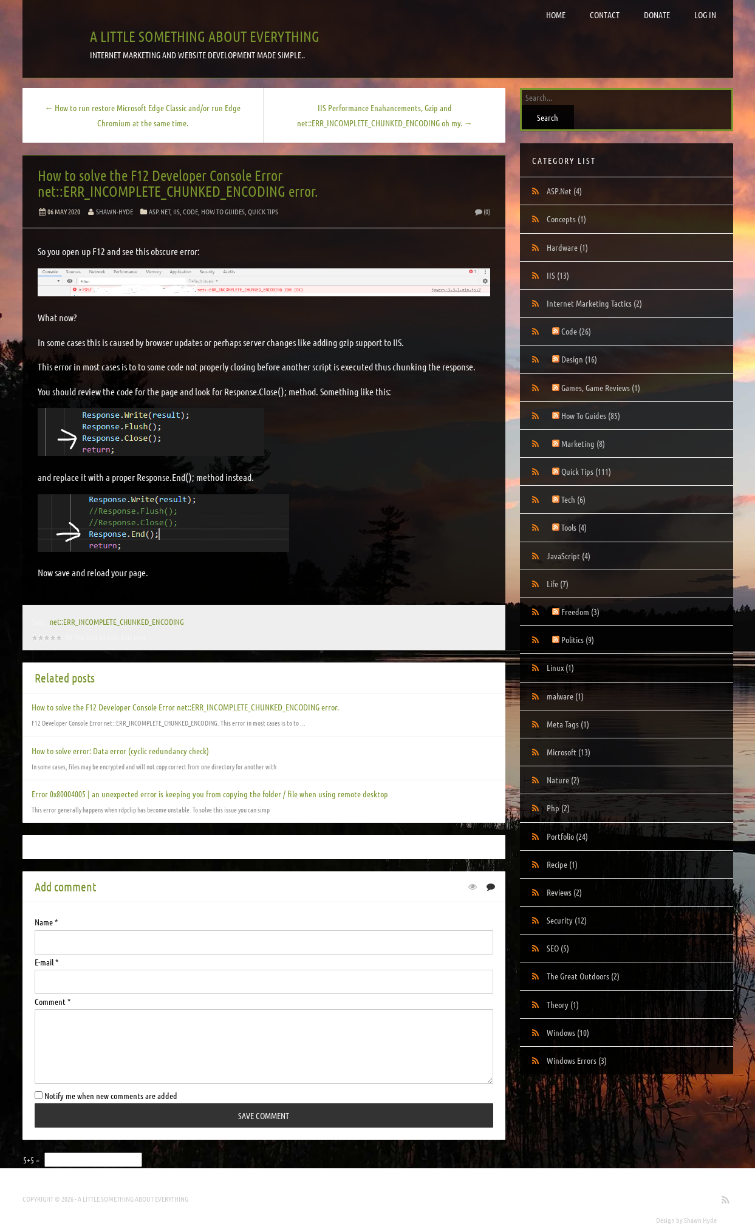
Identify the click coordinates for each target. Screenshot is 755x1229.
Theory (563, 1004)
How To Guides (223, 211)
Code (190, 211)
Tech (573, 499)
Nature (563, 779)
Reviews (564, 892)
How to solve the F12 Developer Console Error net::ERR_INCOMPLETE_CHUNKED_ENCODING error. (178, 183)
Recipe (562, 864)
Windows (568, 1032)
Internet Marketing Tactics (594, 303)
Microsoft (568, 751)
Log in (705, 14)
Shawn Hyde (700, 1220)
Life (558, 583)
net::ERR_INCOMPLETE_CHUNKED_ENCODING (117, 621)
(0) (481, 211)
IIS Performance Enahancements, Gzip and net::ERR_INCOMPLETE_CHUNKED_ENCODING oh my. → (385, 115)
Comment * (52, 1001)
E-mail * (46, 961)
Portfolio (567, 836)
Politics (577, 639)
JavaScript (568, 555)
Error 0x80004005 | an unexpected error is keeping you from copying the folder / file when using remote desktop (210, 793)
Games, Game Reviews (600, 387)
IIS (176, 211)
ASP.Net (159, 211)
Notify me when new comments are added (106, 1095)
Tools (574, 527)
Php (558, 807)
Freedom (580, 611)
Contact (605, 14)
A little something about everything (204, 36)
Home (555, 14)
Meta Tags (568, 723)
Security (567, 919)
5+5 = (32, 1159)
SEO (558, 947)
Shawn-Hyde (114, 211)
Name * (46, 921)
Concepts (566, 218)
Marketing (583, 443)
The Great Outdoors (583, 975)
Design (579, 358)
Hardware (567, 247)
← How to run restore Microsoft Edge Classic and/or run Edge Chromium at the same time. (142, 115)
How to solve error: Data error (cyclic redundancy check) (120, 750)
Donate (657, 14)
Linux (560, 667)
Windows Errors (577, 1060)
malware (565, 695)
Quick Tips (263, 211)
